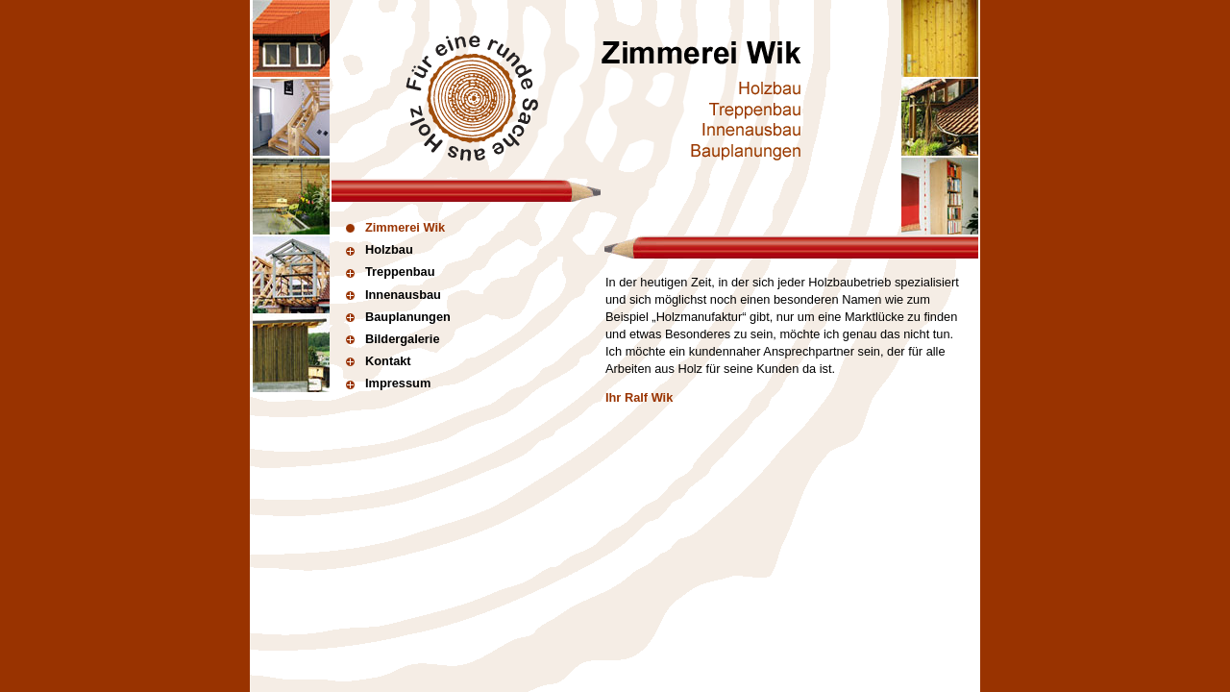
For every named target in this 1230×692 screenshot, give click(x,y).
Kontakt (378, 361)
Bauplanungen (398, 316)
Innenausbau (393, 294)
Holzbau (379, 249)
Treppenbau (390, 271)
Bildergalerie (393, 339)
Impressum (388, 383)
